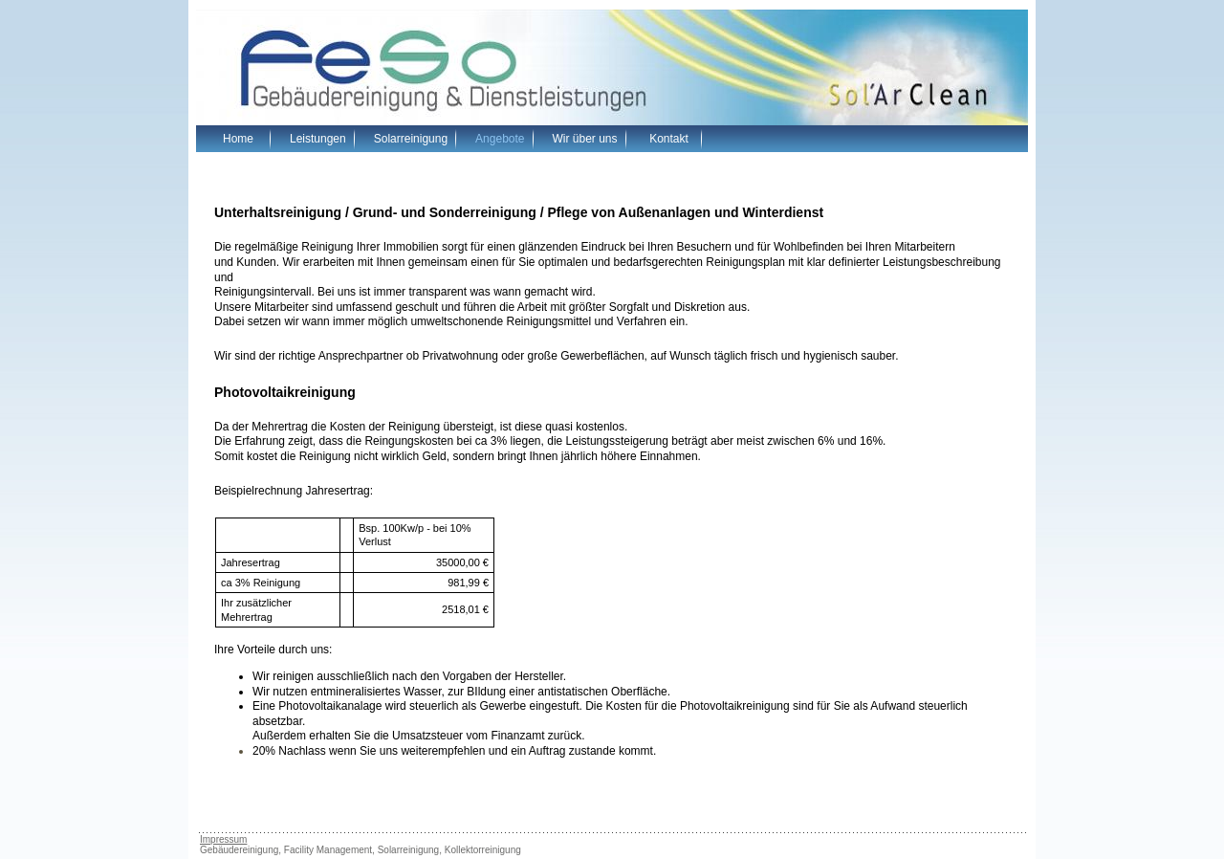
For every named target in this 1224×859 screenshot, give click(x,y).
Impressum (223, 839)
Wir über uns (585, 138)
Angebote (499, 138)
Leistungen (318, 138)
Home (238, 138)
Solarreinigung (411, 138)
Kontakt (668, 138)
